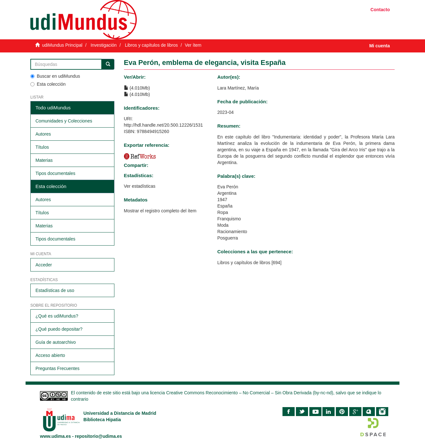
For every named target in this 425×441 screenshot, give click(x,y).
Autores (43, 134)
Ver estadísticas (140, 186)
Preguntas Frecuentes (57, 368)
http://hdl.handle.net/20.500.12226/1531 (163, 125)
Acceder (43, 264)
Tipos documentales (55, 173)
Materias (44, 160)
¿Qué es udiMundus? (56, 316)
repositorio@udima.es (98, 436)
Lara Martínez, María (238, 88)
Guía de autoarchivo (55, 342)
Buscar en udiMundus (55, 76)
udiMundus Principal (62, 45)
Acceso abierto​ (50, 355)
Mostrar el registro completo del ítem (160, 210)
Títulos (42, 147)
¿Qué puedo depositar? (58, 329)
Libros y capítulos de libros (151, 45)
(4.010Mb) (137, 88)
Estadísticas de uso (54, 290)
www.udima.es (55, 436)
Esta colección (48, 84)
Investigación (103, 45)
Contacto (380, 9)
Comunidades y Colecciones (63, 120)
